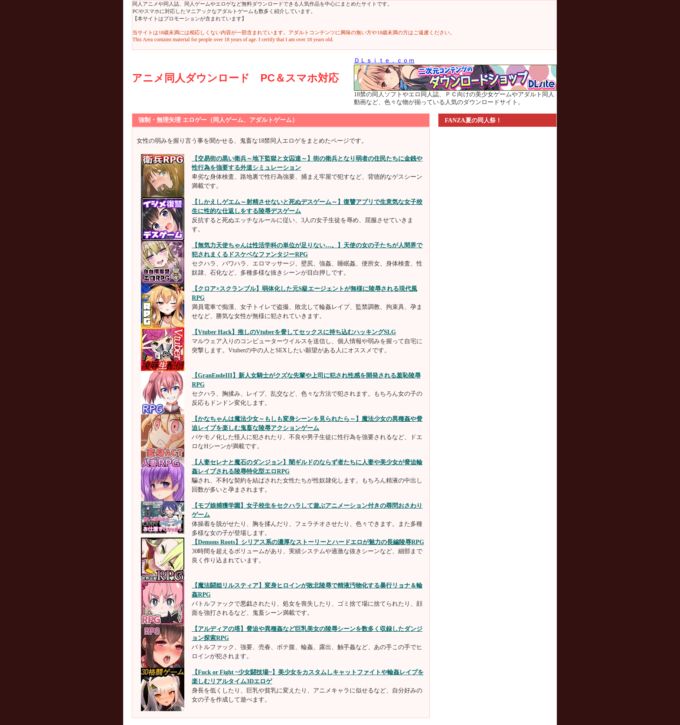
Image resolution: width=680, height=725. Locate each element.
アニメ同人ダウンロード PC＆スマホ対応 (235, 78)
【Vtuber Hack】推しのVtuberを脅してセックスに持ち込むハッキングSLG (294, 332)
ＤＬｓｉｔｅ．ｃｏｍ (384, 60)
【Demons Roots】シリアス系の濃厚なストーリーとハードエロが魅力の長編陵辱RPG (308, 542)
